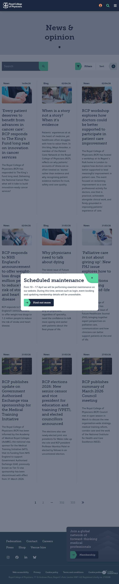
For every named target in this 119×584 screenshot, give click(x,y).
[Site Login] (100, 5)
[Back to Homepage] (30, 5)
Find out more (37, 302)
